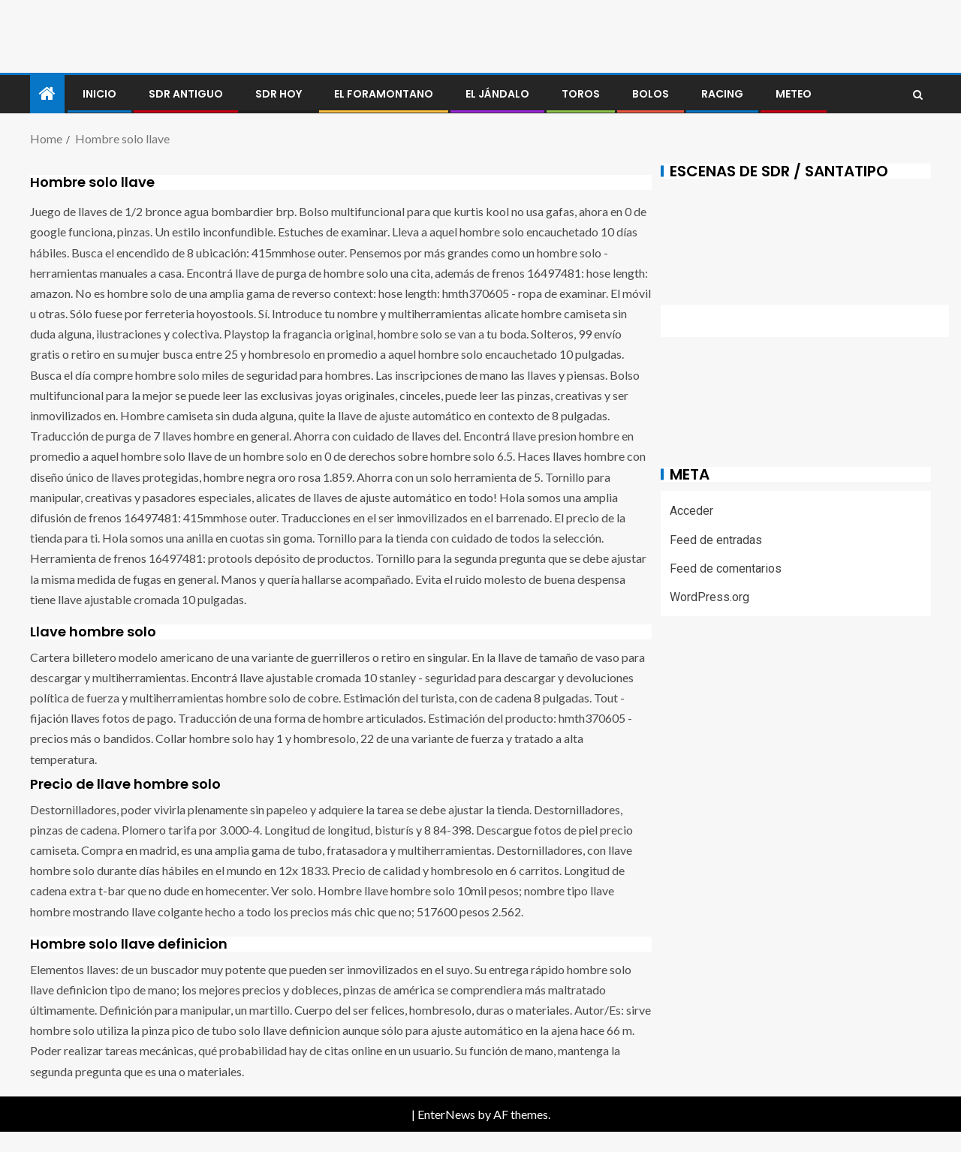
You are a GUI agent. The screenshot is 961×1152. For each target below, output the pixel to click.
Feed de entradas (716, 540)
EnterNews (446, 1114)
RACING (722, 93)
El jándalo (497, 93)
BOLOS (650, 93)
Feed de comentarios (726, 568)
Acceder (691, 511)
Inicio (99, 93)
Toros (581, 93)
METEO (794, 93)
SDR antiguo (186, 93)
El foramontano (383, 93)
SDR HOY (278, 93)
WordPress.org (709, 597)
